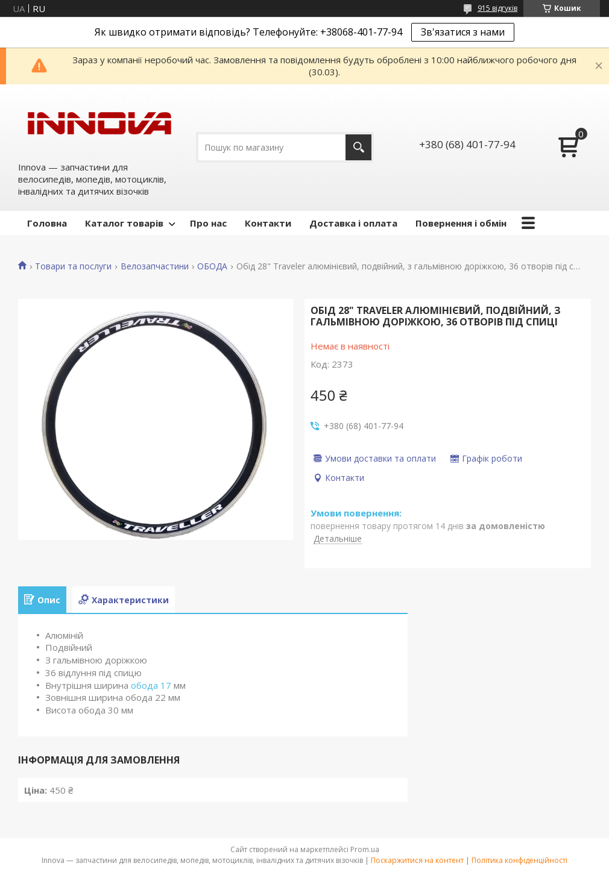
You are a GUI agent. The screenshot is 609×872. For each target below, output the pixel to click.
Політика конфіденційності (519, 860)
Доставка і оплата (353, 223)
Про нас (208, 223)
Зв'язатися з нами (463, 32)
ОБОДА (212, 266)
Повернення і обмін (460, 223)
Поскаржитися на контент (417, 860)
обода (144, 685)
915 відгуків (497, 8)
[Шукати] (358, 147)
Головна (47, 223)
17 (165, 685)
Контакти (268, 223)
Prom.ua (364, 849)
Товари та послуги (73, 266)
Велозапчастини (155, 266)
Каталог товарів (124, 223)
